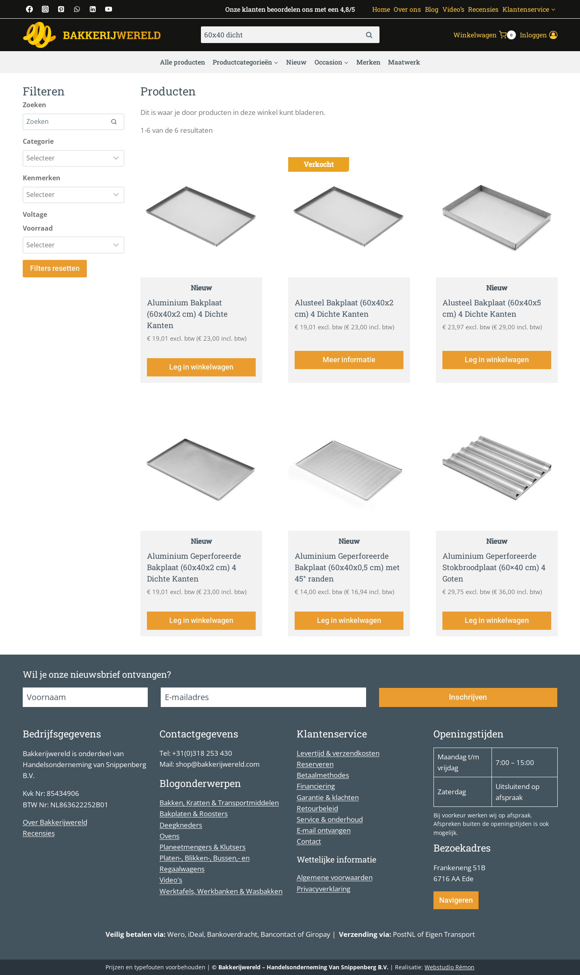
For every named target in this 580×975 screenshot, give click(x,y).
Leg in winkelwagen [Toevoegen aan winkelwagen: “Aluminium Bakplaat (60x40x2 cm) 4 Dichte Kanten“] (201, 371)
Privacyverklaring (323, 888)
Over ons (407, 9)
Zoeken (371, 35)
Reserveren (315, 764)
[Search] (114, 122)
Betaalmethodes (323, 775)
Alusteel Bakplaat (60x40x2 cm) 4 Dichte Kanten (347, 309)
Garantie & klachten (328, 797)
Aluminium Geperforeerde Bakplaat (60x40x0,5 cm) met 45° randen (344, 572)
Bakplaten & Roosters (194, 814)
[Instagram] (45, 9)
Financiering (316, 786)
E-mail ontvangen (324, 830)
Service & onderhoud (330, 819)
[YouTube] (109, 9)
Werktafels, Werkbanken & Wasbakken (221, 891)
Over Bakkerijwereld (55, 822)
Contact (309, 841)
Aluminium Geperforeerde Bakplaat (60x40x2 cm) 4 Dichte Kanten (196, 572)
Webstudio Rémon (449, 967)
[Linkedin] (93, 9)
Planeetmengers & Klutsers (203, 847)
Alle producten (182, 62)
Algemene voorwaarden (335, 877)
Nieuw (296, 62)
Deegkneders (181, 825)
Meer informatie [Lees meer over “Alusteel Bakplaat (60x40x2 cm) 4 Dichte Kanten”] (349, 371)
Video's (171, 880)
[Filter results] (73, 158)
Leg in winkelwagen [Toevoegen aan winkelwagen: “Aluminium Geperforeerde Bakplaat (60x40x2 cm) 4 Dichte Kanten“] (201, 629)
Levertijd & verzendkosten (338, 753)
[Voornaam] (85, 697)
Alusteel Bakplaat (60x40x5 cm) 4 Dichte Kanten (494, 309)
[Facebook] (30, 9)
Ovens (169, 836)
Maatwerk (404, 62)
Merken (368, 62)
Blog (431, 9)
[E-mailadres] (263, 697)
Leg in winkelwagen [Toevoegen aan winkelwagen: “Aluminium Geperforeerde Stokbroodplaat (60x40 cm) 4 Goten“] (497, 629)
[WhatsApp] (77, 9)
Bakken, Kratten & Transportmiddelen (219, 803)
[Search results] (73, 122)
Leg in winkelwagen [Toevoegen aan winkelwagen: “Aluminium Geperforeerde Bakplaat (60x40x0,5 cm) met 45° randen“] (349, 629)
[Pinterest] (61, 9)
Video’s (453, 9)
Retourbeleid (317, 808)
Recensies (483, 9)
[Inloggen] (538, 35)
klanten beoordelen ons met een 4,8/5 (298, 9)
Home (381, 9)
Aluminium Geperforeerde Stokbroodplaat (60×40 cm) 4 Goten (496, 572)
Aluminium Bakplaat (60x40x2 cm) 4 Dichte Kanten (189, 315)
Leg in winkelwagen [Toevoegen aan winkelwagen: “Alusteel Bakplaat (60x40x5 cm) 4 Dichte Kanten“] (497, 371)
